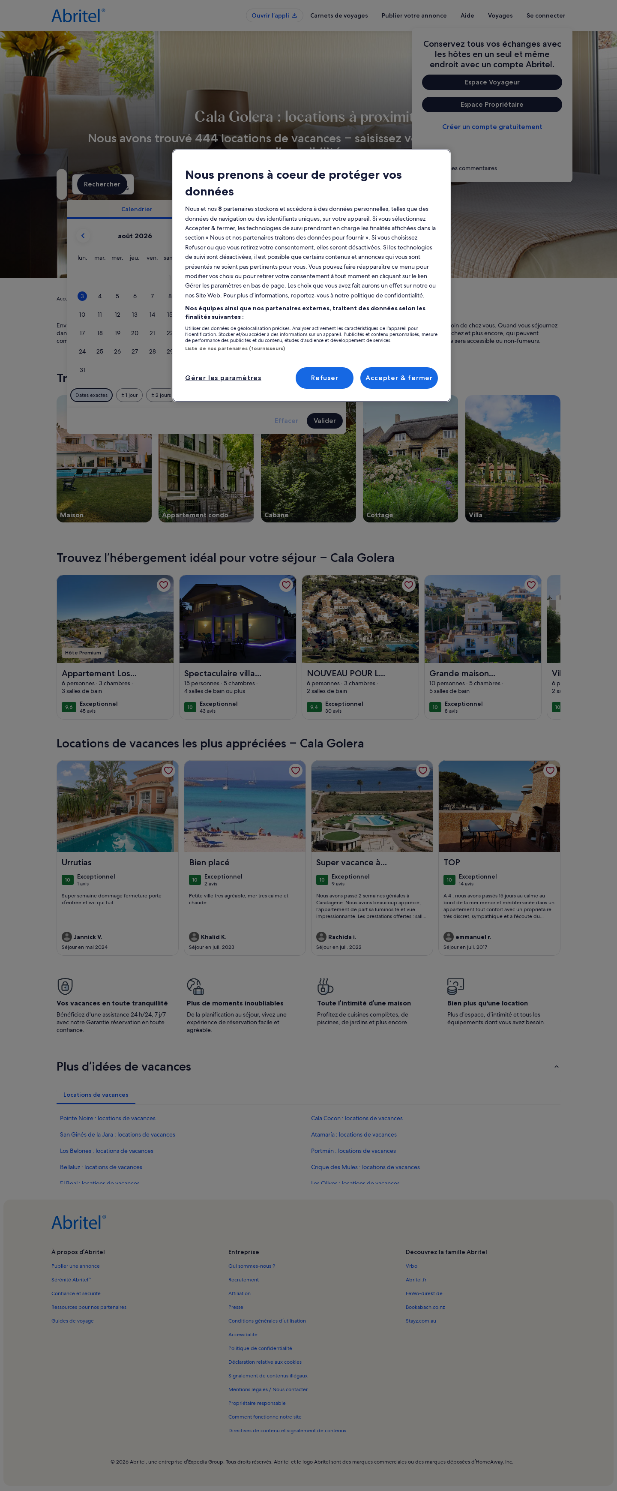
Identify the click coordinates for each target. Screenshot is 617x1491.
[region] (311, 275)
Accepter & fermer (399, 378)
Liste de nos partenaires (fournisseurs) (235, 348)
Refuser (324, 378)
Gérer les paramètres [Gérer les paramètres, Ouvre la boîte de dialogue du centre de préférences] (223, 378)
